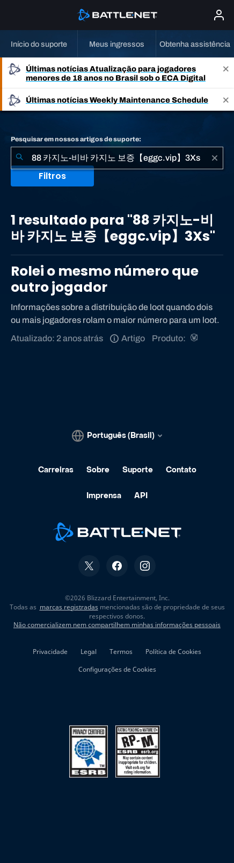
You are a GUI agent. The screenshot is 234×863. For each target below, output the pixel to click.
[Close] (226, 73)
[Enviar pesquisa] (19, 158)
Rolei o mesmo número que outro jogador (105, 279)
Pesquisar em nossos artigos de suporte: (76, 139)
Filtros (52, 176)
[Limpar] (214, 158)
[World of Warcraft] (195, 338)
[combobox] (117, 158)
